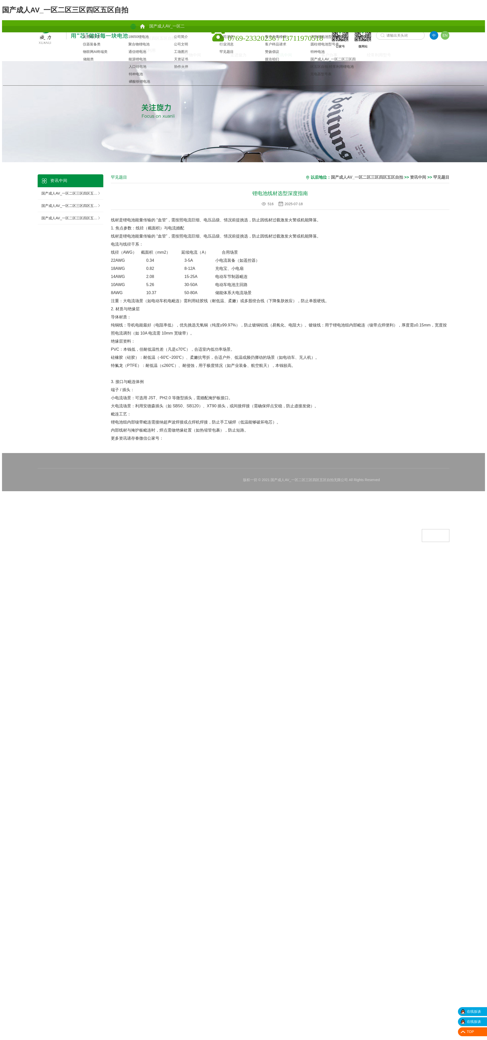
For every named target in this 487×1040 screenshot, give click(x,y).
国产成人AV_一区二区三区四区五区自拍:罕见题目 (72, 214)
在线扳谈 (474, 1011)
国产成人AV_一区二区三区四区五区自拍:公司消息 (72, 190)
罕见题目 (441, 174)
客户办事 (136, 51)
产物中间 (165, 38)
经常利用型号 (185, 55)
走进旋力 (45, 51)
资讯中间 (90, 51)
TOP (470, 1032)
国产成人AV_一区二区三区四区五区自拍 (65, 10)
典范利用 (165, 26)
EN (445, 35)
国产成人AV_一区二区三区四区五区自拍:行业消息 (72, 202)
